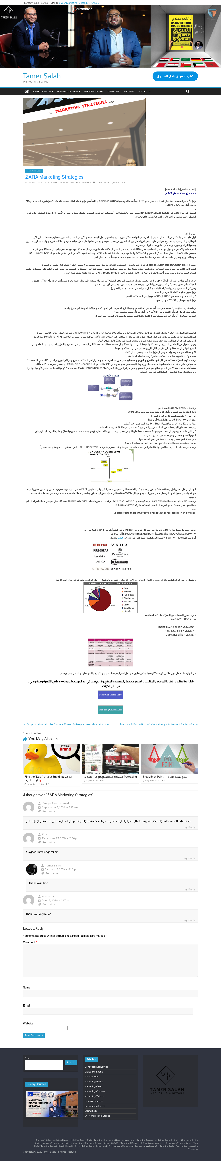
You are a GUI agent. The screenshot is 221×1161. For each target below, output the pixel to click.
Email (26, 1005)
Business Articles (42, 91)
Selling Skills (91, 1111)
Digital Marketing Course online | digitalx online (56, 1143)
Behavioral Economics (96, 1066)
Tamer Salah (42, 75)
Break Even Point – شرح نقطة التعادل (165, 776)
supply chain (119, 182)
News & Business (94, 1101)
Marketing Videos (94, 1096)
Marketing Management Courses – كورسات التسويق (134, 1146)
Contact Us (144, 91)
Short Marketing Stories (97, 1115)
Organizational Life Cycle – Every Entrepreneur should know (66, 724)
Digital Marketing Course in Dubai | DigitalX (98, 1143)
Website (28, 1023)
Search (28, 1058)
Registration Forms (95, 1106)
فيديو (121, 537)
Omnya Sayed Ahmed (55, 803)
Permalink (46, 811)
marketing (107, 182)
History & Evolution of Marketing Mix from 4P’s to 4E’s (159, 724)
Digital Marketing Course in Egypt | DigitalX (53, 1146)
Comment (30, 942)
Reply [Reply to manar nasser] (192, 920)
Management (92, 1076)
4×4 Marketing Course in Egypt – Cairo (180, 1143)
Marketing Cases (34, 171)
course (99, 182)
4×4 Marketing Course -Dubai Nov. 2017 (92, 1146)
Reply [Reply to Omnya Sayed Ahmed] (192, 827)
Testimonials (113, 91)
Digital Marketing (94, 1071)
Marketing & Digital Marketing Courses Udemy (140, 1143)
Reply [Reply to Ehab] (192, 858)
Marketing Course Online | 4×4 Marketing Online (176, 1140)
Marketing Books (93, 91)
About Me (129, 91)
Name (26, 987)
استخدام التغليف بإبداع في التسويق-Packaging (110, 776)
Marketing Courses (67, 91)
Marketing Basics (94, 1081)
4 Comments (83, 182)
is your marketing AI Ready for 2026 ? (79, 3)
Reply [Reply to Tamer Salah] (192, 889)
